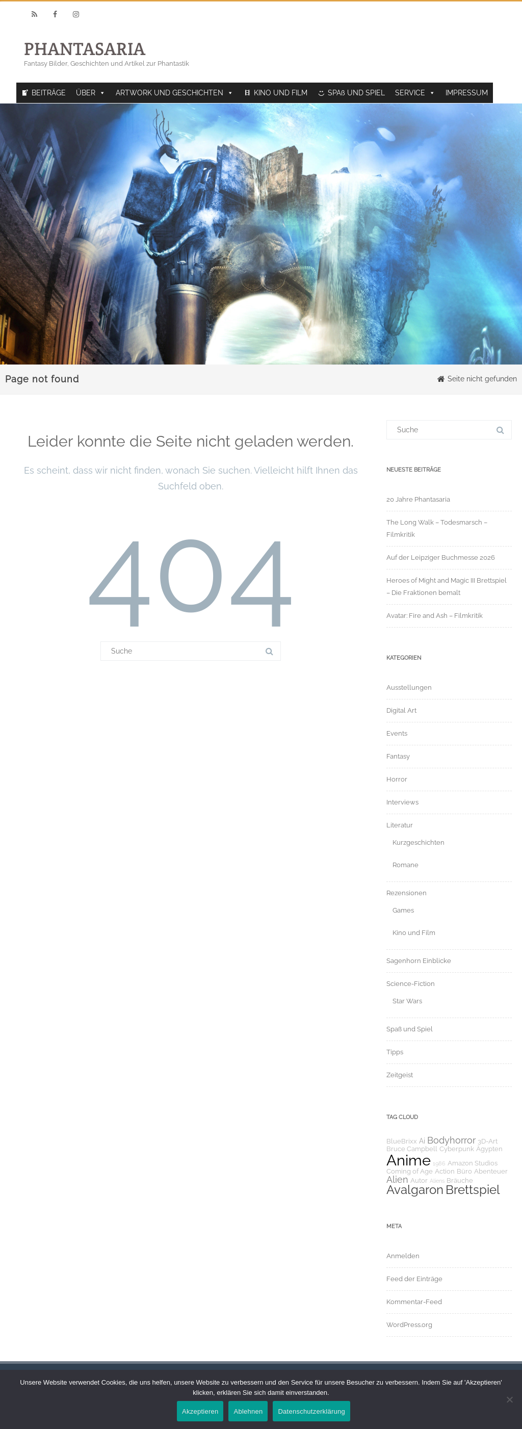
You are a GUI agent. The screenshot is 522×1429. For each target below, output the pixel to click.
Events (396, 733)
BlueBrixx (401, 1141)
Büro (464, 1171)
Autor (419, 1180)
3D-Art (488, 1141)
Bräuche (460, 1180)
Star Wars (407, 1001)
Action (445, 1171)
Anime (408, 1160)
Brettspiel (473, 1190)
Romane (406, 865)
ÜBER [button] (91, 93)
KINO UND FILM (280, 93)
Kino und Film (414, 933)
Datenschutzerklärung (311, 1411)
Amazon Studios (473, 1163)
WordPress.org (409, 1325)
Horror (396, 779)
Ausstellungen (409, 687)
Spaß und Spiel (409, 1029)
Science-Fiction (410, 984)
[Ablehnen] (509, 1399)
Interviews (402, 802)
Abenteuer (491, 1171)
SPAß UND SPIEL (356, 93)
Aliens (437, 1181)
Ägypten (489, 1149)
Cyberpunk (456, 1149)
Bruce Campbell (411, 1149)
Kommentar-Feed (414, 1302)
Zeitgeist (399, 1075)
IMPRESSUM (467, 93)
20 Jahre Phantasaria (418, 499)
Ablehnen (248, 1411)
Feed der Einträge (414, 1279)
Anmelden (403, 1256)
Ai (422, 1140)
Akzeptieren (200, 1411)
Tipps (394, 1052)
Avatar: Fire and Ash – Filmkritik (434, 615)
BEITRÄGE (49, 93)
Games (403, 910)
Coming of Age (409, 1171)
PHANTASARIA (84, 48)
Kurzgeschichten (419, 842)
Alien (397, 1179)
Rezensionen (406, 893)
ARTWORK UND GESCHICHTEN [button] (174, 93)
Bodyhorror (451, 1140)
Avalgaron (414, 1190)
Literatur (399, 825)
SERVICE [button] (415, 93)
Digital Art (401, 710)
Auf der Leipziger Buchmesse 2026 (440, 557)
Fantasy (398, 756)
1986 (439, 1163)
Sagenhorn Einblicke (418, 961)
